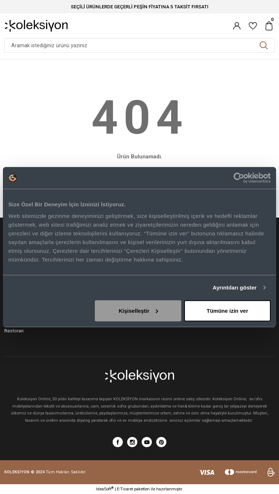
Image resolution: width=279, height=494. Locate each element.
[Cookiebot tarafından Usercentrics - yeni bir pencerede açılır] (239, 178)
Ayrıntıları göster (234, 287)
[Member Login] (237, 26)
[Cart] (269, 26)
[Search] (139, 45)
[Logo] (36, 25)
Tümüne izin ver (227, 310)
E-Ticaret (125, 488)
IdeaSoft (104, 488)
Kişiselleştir (138, 310)
